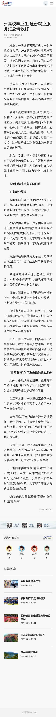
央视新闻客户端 (15, 35)
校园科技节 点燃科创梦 (33, 598)
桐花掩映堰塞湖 (29, 652)
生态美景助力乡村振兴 (33, 635)
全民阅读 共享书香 (30, 581)
